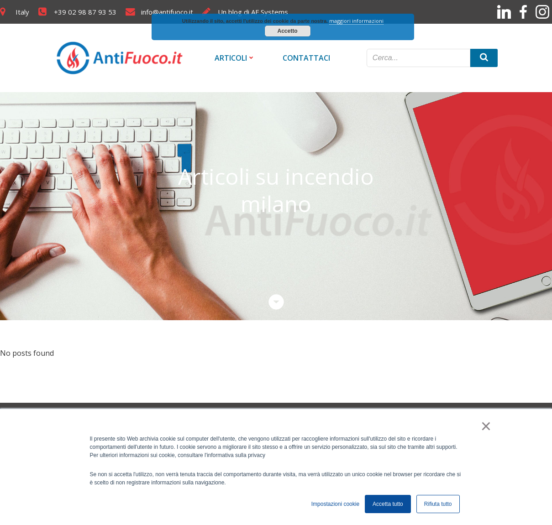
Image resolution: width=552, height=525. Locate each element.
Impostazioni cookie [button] (335, 504)
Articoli (235, 58)
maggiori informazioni (356, 20)
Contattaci (306, 58)
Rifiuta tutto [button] (438, 504)
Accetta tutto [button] (388, 504)
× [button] (486, 426)
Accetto (287, 31)
